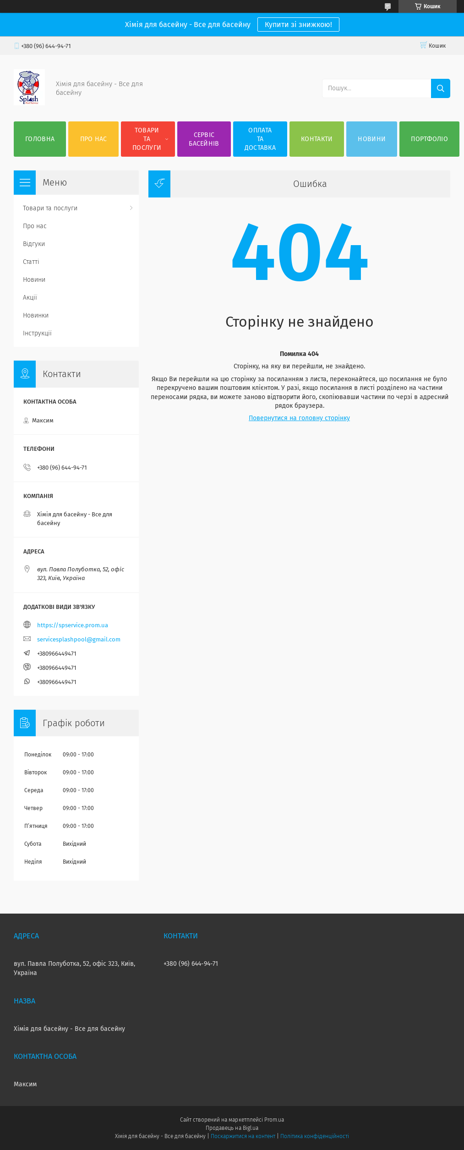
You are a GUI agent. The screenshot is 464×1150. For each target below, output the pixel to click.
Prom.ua (274, 1120)
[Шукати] (440, 88)
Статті (31, 262)
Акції (30, 297)
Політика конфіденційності (314, 1136)
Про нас (93, 139)
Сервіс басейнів (204, 139)
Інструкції (37, 333)
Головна (40, 139)
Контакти (317, 139)
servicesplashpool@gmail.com (78, 639)
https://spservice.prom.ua (72, 625)
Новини (372, 139)
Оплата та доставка (260, 139)
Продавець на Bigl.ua (232, 1128)
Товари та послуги (146, 139)
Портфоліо (429, 139)
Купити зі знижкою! (298, 24)
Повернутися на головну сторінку (299, 418)
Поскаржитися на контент (243, 1136)
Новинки (36, 315)
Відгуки (34, 244)
